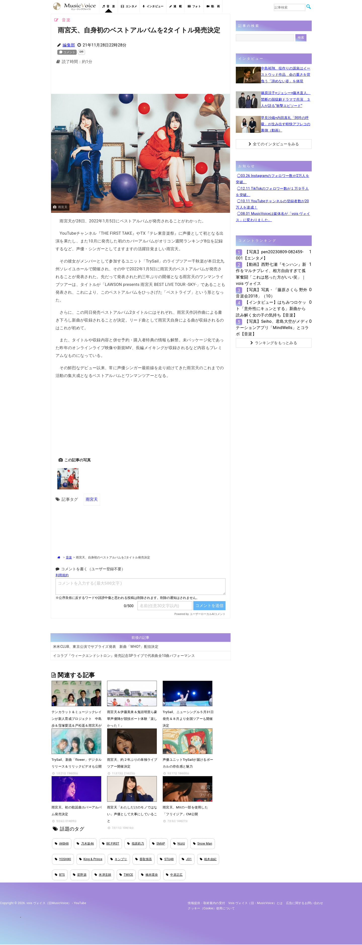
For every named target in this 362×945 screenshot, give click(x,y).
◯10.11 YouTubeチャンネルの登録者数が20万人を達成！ (272, 204)
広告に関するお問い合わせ (304, 903)
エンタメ (129, 6)
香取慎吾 (143, 859)
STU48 (166, 859)
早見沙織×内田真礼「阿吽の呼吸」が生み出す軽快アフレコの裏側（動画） (285, 124)
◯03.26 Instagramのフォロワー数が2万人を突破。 (272, 179)
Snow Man (202, 843)
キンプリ (118, 859)
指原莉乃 (135, 843)
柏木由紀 (208, 859)
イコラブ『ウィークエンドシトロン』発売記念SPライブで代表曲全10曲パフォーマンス (124, 656)
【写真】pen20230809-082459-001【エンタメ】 (269, 255)
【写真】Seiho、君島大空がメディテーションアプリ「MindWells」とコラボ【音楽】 (272, 327)
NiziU (179, 843)
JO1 (187, 859)
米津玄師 (103, 875)
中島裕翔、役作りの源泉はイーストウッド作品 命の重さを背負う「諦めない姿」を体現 (285, 74)
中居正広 (174, 875)
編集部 (69, 45)
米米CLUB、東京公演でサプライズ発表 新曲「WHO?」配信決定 (105, 647)
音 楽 (108, 6)
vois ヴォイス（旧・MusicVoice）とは (255, 903)
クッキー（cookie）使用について (211, 908)
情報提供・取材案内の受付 (206, 903)
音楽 (69, 557)
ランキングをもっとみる (273, 343)
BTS (60, 875)
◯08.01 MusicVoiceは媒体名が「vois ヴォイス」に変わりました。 (273, 217)
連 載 (175, 6)
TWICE (126, 875)
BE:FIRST (110, 843)
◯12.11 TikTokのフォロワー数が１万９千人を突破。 (272, 191)
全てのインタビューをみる (274, 144)
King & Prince (91, 859)
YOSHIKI (63, 859)
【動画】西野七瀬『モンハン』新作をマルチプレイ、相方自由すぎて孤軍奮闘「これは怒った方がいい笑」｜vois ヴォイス (271, 274)
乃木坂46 (85, 843)
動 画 (213, 6)
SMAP (158, 843)
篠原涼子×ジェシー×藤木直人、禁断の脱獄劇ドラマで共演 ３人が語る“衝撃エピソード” (285, 99)
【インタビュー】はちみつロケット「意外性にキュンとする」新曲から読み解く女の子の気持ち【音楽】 (271, 308)
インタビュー (153, 6)
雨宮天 (92, 499)
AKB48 (62, 843)
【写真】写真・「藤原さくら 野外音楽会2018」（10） (271, 292)
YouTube (80, 903)
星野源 (79, 875)
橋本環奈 (149, 875)
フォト (194, 6)
